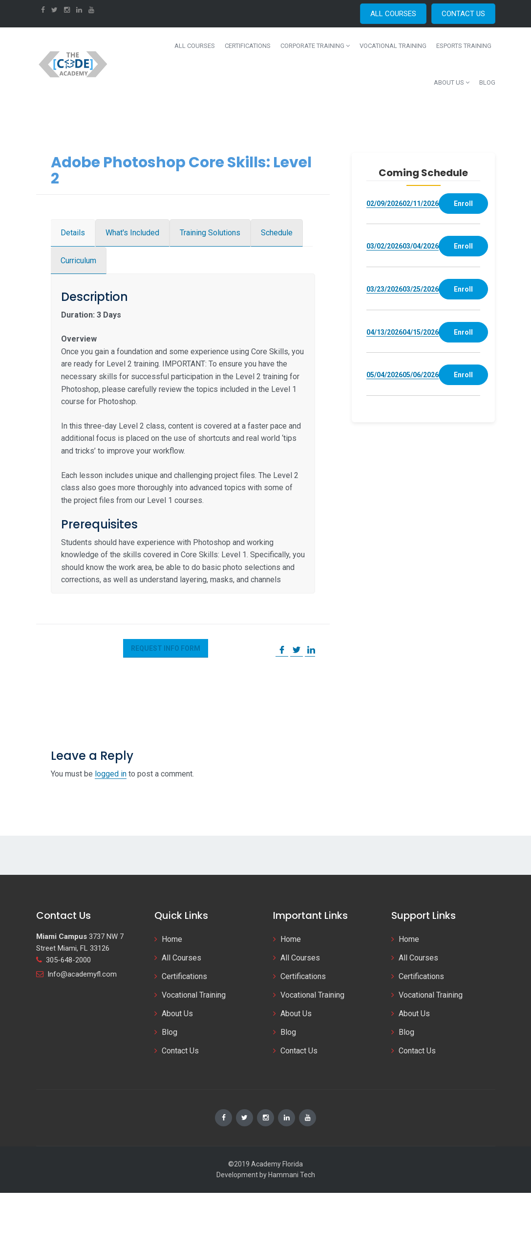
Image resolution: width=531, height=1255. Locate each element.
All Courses (194, 45)
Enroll (463, 203)
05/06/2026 (421, 375)
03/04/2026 (421, 246)
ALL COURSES (393, 13)
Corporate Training (315, 45)
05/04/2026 (384, 375)
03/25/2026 (421, 289)
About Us (451, 82)
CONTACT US (463, 13)
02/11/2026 (421, 203)
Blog (487, 82)
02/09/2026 (384, 203)
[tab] (72, 233)
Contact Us (180, 1050)
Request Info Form (165, 648)
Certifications (248, 45)
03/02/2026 (384, 246)
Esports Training (463, 45)
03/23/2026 (384, 289)
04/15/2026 (421, 332)
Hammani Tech (291, 1175)
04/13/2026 (384, 332)
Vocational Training (393, 45)
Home (172, 939)
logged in (111, 773)
